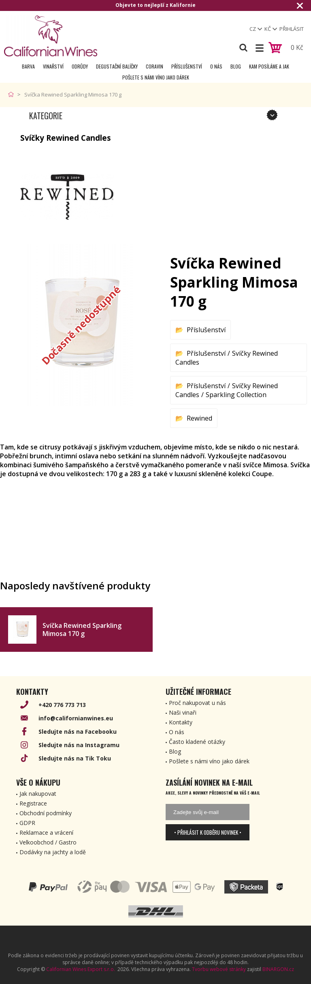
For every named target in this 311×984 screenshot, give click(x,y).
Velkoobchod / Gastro (48, 842)
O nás (216, 66)
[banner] (50, 36)
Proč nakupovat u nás (197, 703)
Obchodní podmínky (45, 813)
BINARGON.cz (278, 969)
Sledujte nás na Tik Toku (74, 758)
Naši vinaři (182, 712)
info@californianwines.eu (75, 718)
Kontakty (180, 722)
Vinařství (53, 66)
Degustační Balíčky (117, 66)
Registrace (33, 803)
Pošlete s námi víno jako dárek (155, 77)
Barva (28, 66)
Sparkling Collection (236, 394)
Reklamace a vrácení (46, 832)
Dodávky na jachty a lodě (52, 852)
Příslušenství (186, 66)
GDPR (27, 823)
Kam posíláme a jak (269, 66)
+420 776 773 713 (62, 705)
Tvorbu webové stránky (219, 969)
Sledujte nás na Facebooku (77, 731)
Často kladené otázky (197, 742)
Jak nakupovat (37, 793)
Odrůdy (80, 66)
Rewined (199, 418)
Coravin (154, 66)
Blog (235, 66)
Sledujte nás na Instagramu (78, 745)
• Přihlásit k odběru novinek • (207, 832)
